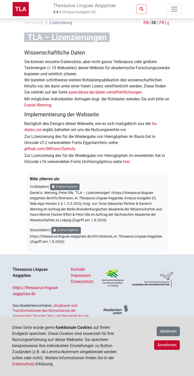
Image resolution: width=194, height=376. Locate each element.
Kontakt (78, 269)
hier (126, 161)
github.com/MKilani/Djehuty (49, 148)
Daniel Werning (37, 105)
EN (146, 22)
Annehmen (167, 345)
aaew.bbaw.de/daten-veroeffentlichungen (105, 92)
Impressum (81, 275)
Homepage (34, 22)
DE (154, 22)
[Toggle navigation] (174, 9)
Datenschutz (82, 281)
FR (161, 22)
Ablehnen (168, 331)
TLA (20, 9)
